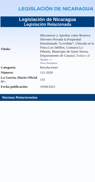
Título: (6, 49)
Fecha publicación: (14, 86)
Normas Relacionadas (19, 97)
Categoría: (8, 67)
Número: (7, 72)
